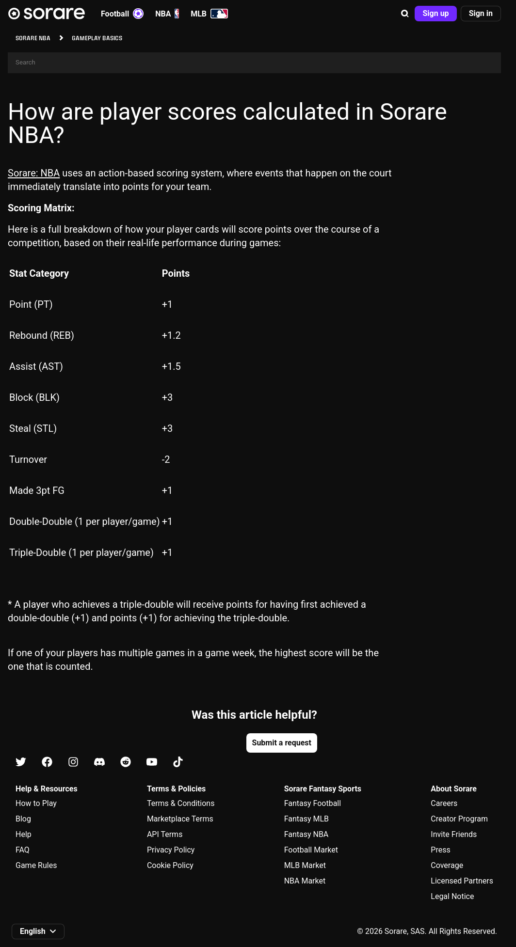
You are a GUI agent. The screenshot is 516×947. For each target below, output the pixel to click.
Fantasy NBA (306, 834)
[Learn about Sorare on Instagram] (73, 763)
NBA (167, 13)
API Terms (165, 834)
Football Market (311, 849)
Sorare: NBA (34, 173)
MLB (209, 13)
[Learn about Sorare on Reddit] (125, 763)
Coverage (447, 865)
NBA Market (305, 880)
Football (122, 13)
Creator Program (459, 818)
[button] (405, 13)
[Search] (254, 62)
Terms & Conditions (181, 803)
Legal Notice (452, 896)
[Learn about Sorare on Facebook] (47, 763)
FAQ (23, 849)
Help (24, 834)
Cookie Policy (170, 865)
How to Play (36, 803)
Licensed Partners (462, 880)
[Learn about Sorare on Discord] (99, 763)
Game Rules (36, 865)
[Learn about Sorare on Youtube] (152, 763)
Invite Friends (454, 834)
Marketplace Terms (180, 818)
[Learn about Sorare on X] (21, 763)
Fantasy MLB (306, 818)
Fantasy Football (312, 803)
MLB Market (305, 865)
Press (440, 849)
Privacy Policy (171, 849)
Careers (444, 803)
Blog (23, 818)
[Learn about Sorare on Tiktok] (178, 763)
